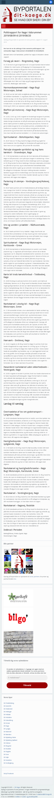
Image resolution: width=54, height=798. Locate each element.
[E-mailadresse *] (27, 677)
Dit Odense (7, 743)
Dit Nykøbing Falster (10, 737)
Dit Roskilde (7, 749)
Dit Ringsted (7, 746)
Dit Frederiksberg (9, 703)
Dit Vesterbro (8, 760)
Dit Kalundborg (8, 720)
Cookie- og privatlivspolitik (30, 797)
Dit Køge (6, 726)
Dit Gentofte (7, 706)
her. (15, 579)
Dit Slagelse (7, 751)
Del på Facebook (9, 773)
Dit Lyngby (7, 729)
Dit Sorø (6, 754)
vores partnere (35, 576)
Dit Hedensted (8, 709)
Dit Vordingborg (8, 763)
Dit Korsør (7, 723)
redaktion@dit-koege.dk (44, 794)
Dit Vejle (6, 757)
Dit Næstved (7, 731)
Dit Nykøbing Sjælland (10, 740)
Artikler (17, 797)
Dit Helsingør (8, 711)
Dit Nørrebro (7, 734)
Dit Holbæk (7, 714)
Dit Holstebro (8, 717)
